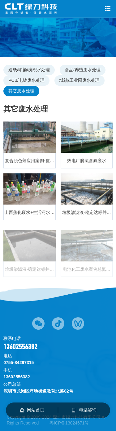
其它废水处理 (21, 90)
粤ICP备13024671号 (69, 422)
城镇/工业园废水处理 (79, 80)
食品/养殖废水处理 (83, 69)
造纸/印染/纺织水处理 (29, 69)
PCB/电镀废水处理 (26, 80)
